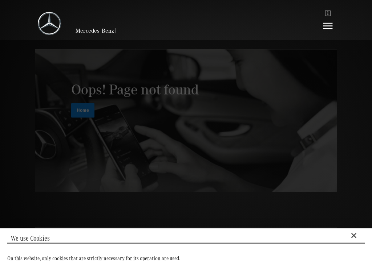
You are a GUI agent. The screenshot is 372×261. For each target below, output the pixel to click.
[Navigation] (328, 31)
